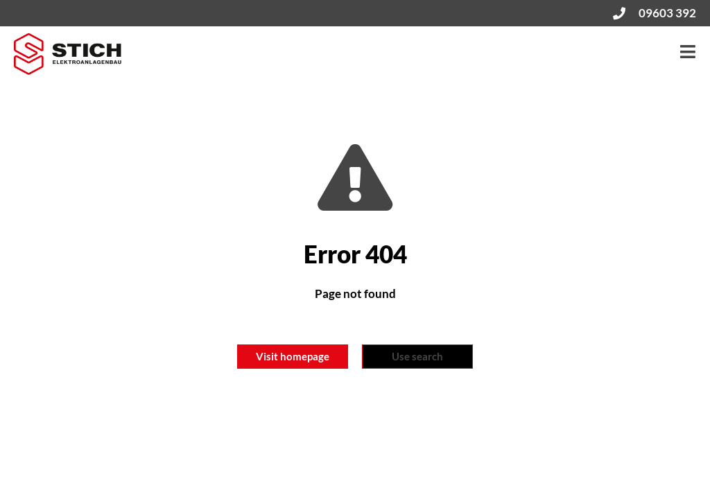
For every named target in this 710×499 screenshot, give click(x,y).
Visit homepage (292, 356)
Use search (417, 356)
